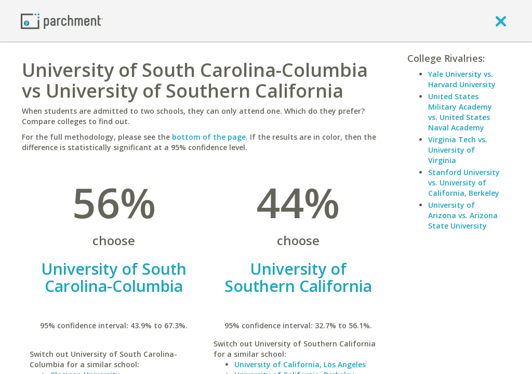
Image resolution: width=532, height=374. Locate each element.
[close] (500, 21)
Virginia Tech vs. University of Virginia (457, 150)
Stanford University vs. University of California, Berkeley (464, 182)
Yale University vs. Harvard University (462, 79)
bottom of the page (209, 137)
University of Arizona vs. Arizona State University (463, 215)
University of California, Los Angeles (300, 364)
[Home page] (62, 20)
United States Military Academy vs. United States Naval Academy (460, 111)
